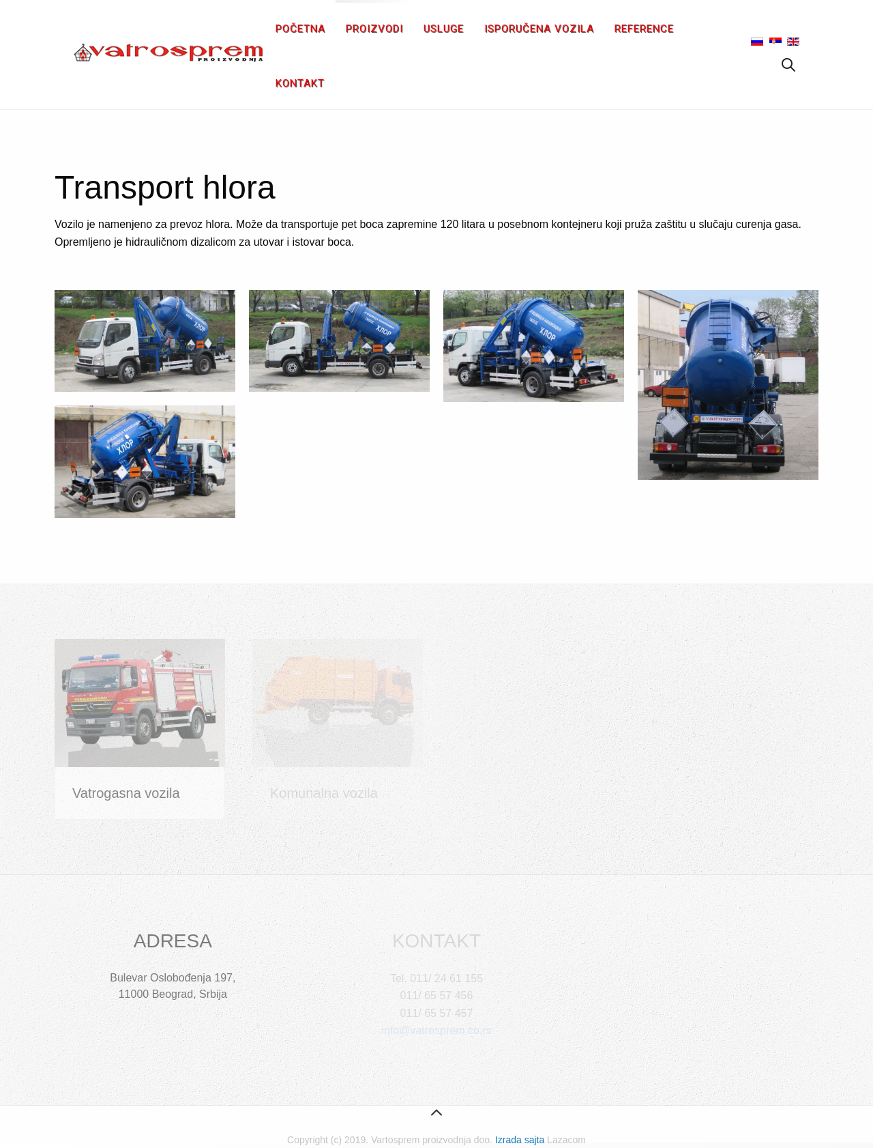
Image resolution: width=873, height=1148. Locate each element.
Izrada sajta (519, 1139)
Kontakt (300, 83)
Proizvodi (374, 29)
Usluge (444, 29)
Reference (644, 29)
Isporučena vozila (539, 29)
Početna (300, 29)
